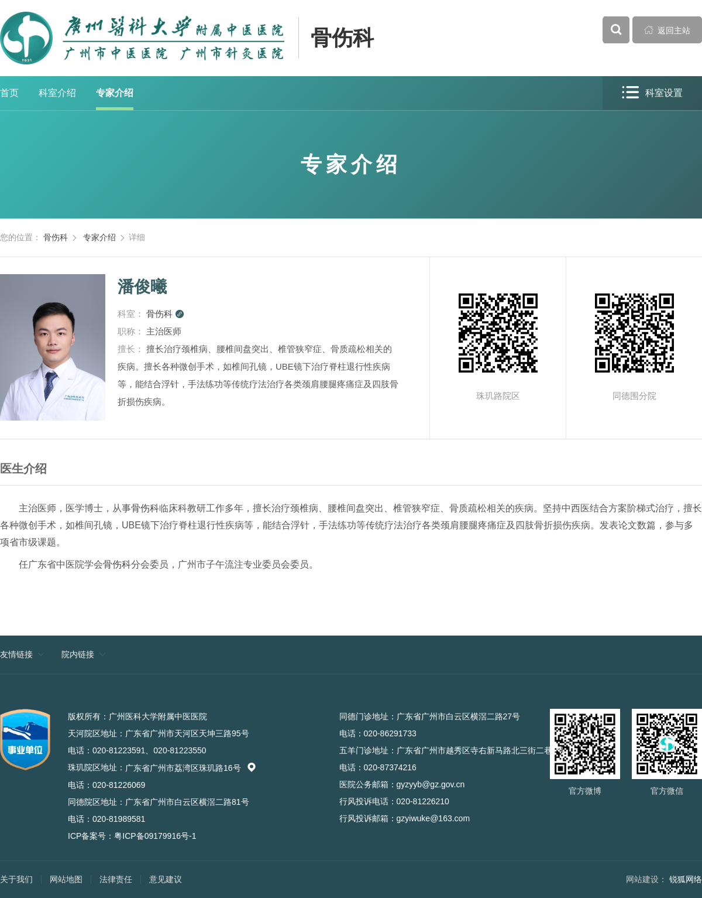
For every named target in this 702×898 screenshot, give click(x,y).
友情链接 (16, 654)
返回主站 (667, 29)
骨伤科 (342, 38)
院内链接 (77, 654)
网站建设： (646, 879)
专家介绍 (114, 93)
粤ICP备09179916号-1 (155, 836)
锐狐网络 (685, 879)
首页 (9, 93)
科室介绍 (57, 93)
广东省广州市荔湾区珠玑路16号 (190, 768)
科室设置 (652, 93)
